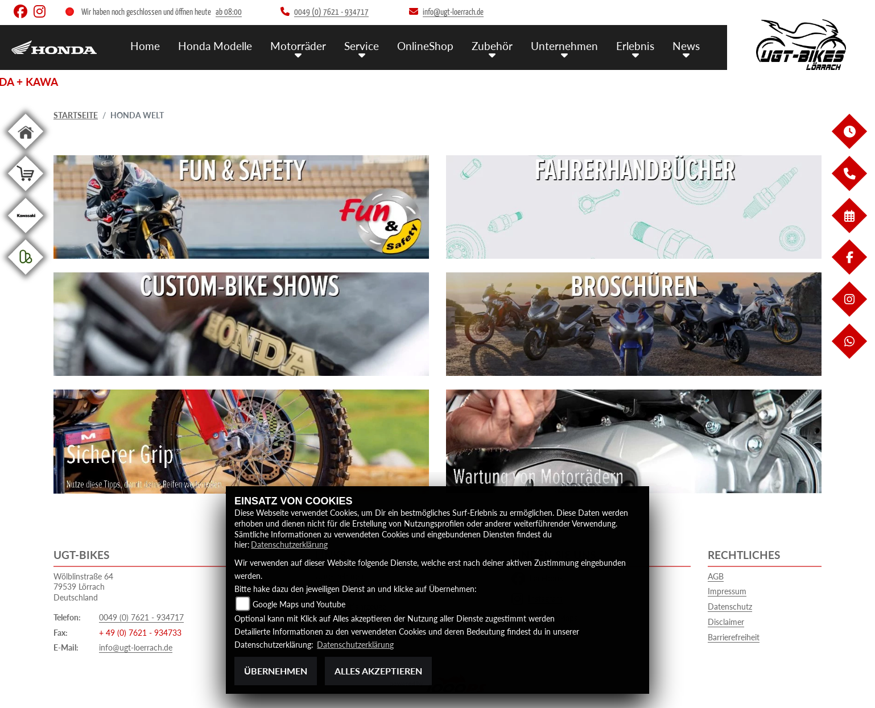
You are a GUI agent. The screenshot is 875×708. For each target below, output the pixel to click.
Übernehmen (275, 670)
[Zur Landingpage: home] (25, 151)
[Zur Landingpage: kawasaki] (25, 235)
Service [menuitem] (361, 45)
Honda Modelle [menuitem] (215, 45)
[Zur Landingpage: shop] (25, 193)
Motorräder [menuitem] (298, 45)
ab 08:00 (229, 12)
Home (145, 45)
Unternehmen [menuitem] (564, 45)
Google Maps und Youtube (299, 604)
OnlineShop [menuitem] (425, 45)
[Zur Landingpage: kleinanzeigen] (25, 276)
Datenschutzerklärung (289, 544)
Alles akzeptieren (378, 670)
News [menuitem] (686, 45)
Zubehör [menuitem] (492, 45)
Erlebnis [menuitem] (635, 45)
